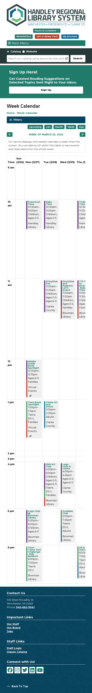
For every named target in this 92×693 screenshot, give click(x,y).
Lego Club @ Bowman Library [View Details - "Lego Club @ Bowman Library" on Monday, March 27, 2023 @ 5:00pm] (34, 514)
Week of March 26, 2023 (46, 134)
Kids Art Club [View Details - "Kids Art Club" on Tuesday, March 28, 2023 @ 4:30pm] (50, 465)
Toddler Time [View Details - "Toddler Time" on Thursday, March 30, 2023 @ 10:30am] (83, 203)
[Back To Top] (46, 686)
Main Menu (18, 43)
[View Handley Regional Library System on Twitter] (25, 670)
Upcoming (35, 127)
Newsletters (23, 36)
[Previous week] (9, 134)
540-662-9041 (25, 607)
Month (59, 127)
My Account (70, 36)
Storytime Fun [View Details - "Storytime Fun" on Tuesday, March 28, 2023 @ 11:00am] (52, 282)
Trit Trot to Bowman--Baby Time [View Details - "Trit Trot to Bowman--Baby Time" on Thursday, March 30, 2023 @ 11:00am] (84, 285)
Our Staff (13, 624)
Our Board (13, 627)
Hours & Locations (46, 30)
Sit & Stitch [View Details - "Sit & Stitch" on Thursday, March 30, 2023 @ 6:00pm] (82, 549)
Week (71, 127)
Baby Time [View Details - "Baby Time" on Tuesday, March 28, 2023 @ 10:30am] (49, 203)
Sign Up (46, 90)
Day (81, 127)
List (48, 127)
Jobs (10, 631)
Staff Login (14, 648)
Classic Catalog (17, 651)
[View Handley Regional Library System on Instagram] (17, 670)
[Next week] (82, 134)
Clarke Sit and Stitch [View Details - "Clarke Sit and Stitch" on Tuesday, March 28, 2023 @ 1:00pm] (51, 404)
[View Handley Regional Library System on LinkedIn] (32, 670)
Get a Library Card (47, 36)
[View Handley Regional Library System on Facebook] (10, 670)
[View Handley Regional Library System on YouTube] (39, 670)
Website (31, 51)
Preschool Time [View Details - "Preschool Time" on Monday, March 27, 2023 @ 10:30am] (34, 203)
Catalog (15, 51)
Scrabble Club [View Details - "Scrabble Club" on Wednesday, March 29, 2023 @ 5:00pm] (68, 512)
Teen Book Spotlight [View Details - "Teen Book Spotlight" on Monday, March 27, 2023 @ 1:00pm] (34, 403)
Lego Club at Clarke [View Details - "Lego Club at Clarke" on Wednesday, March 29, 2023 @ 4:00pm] (67, 466)
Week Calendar (27, 113)
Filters (17, 119)
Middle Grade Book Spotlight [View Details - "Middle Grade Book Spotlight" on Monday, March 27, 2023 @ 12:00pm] (33, 364)
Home (11, 113)
